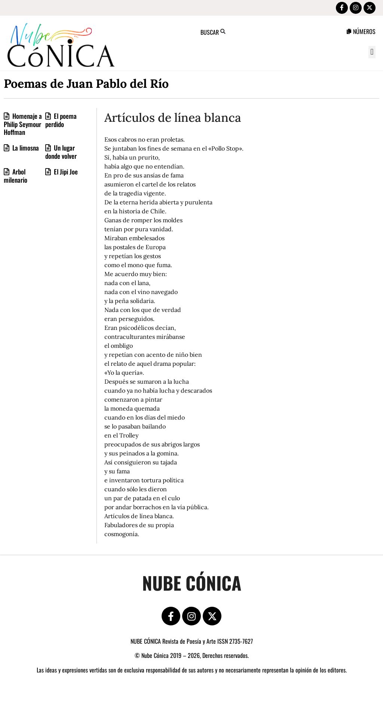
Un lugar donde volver (61, 153)
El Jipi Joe (65, 173)
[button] (372, 53)
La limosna (25, 149)
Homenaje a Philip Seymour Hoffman (23, 125)
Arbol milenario (15, 177)
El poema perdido (61, 121)
